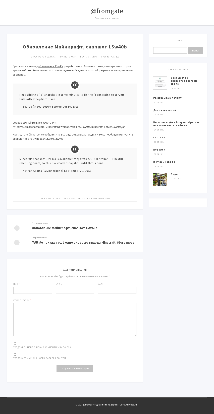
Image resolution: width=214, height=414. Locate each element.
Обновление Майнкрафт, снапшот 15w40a (64, 228)
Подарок (159, 149)
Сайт (100, 284)
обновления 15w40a (50, 66)
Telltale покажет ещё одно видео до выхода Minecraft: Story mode (83, 242)
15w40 (51, 198)
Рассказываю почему (167, 97)
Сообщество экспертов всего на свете (184, 80)
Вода (174, 174)
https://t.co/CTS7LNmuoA (91, 159)
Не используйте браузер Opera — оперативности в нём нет (176, 124)
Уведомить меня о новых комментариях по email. (43, 347)
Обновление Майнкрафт (98, 198)
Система (159, 137)
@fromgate (107, 11)
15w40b (66, 198)
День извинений (164, 110)
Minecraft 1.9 (78, 198)
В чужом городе (164, 161)
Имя (16, 284)
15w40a (58, 198)
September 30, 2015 (65, 106)
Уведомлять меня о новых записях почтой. (40, 358)
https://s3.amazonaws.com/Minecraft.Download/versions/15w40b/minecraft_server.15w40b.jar (69, 127)
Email (60, 284)
